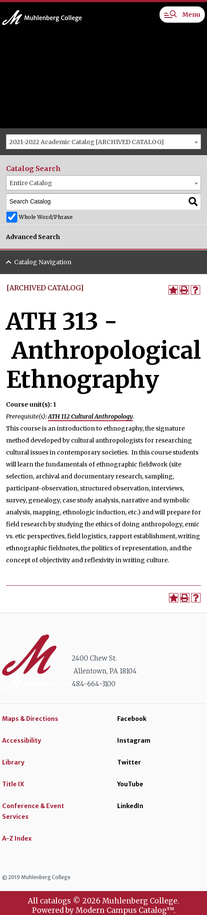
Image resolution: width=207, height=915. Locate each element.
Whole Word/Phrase (46, 217)
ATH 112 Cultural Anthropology (90, 416)
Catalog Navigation (42, 262)
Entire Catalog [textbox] (30, 183)
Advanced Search (33, 237)
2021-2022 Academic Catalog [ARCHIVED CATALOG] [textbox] (86, 142)
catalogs (55, 901)
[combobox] (103, 141)
